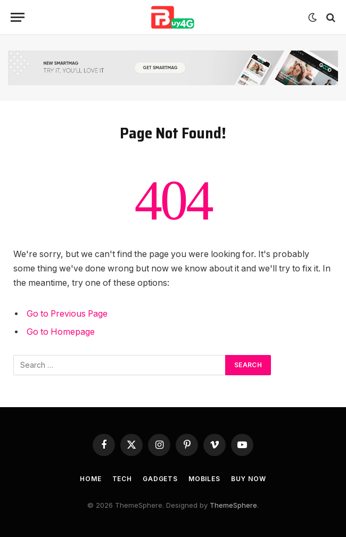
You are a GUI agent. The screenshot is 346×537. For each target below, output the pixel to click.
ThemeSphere (233, 505)
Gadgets (160, 479)
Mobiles (204, 479)
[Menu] (17, 17)
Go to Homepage (61, 332)
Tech (122, 479)
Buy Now (248, 479)
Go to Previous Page (67, 314)
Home (90, 479)
